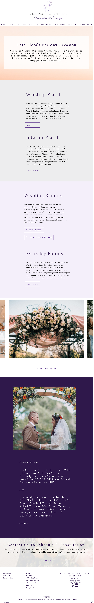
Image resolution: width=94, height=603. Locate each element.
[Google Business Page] (76, 586)
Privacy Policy (8, 578)
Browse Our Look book (46, 369)
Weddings (14, 25)
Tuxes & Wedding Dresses (39, 237)
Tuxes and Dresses (33, 583)
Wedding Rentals (33, 580)
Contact (46, 560)
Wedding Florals (33, 578)
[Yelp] (73, 586)
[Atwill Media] (47, 597)
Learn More (32, 125)
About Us (73, 25)
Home (4, 25)
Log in (92, 602)
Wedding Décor (34, 230)
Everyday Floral (43, 25)
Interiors (27, 25)
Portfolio (60, 25)
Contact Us (86, 25)
